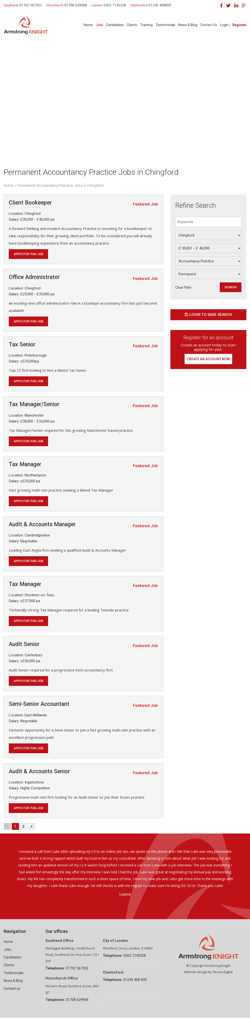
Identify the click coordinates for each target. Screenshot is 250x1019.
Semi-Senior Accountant (39, 705)
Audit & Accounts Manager (42, 525)
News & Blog (187, 25)
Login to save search (208, 314)
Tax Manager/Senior (34, 404)
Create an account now (208, 359)
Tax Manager (25, 465)
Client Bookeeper (30, 202)
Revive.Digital (223, 973)
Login (224, 25)
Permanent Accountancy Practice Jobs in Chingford (60, 185)
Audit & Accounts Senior (39, 772)
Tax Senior (22, 344)
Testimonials (165, 25)
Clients (132, 25)
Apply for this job (29, 254)
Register (239, 25)
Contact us (12, 990)
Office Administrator (34, 277)
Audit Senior (24, 645)
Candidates (115, 25)
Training (146, 25)
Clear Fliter (183, 287)
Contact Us (208, 25)
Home (88, 25)
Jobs (99, 25)
